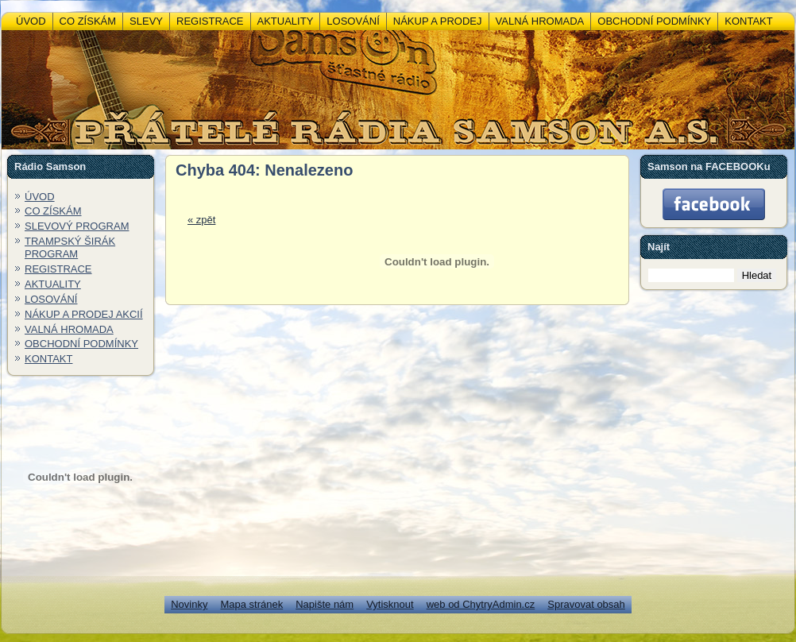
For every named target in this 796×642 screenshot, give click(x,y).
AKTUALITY (53, 284)
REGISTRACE (58, 269)
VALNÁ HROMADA (69, 329)
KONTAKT (48, 359)
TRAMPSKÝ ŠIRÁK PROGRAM (70, 247)
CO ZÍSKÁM (53, 211)
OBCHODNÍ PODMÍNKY (81, 344)
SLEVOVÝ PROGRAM (77, 226)
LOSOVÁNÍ (51, 299)
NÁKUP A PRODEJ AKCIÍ (84, 314)
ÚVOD (40, 197)
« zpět (201, 220)
